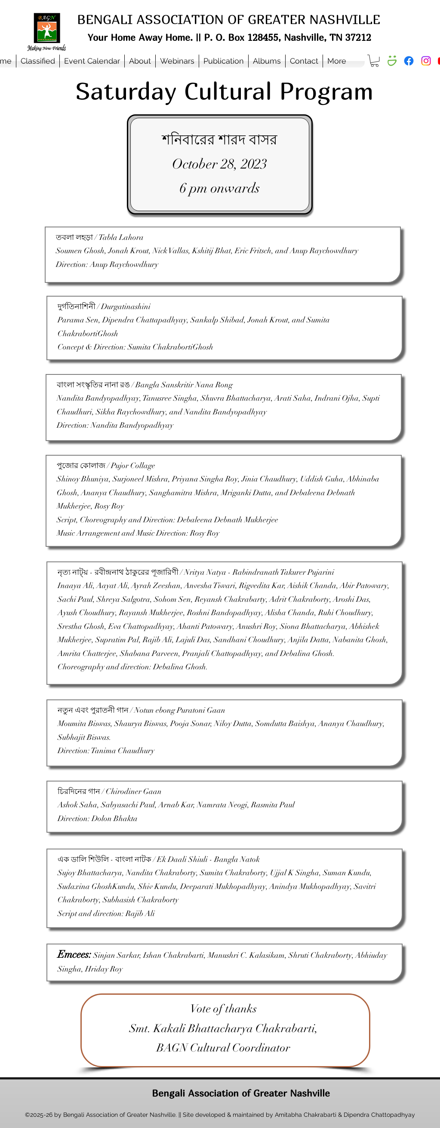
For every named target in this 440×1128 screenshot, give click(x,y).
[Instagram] (426, 61)
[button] (140, 61)
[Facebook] (409, 61)
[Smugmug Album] (391, 61)
